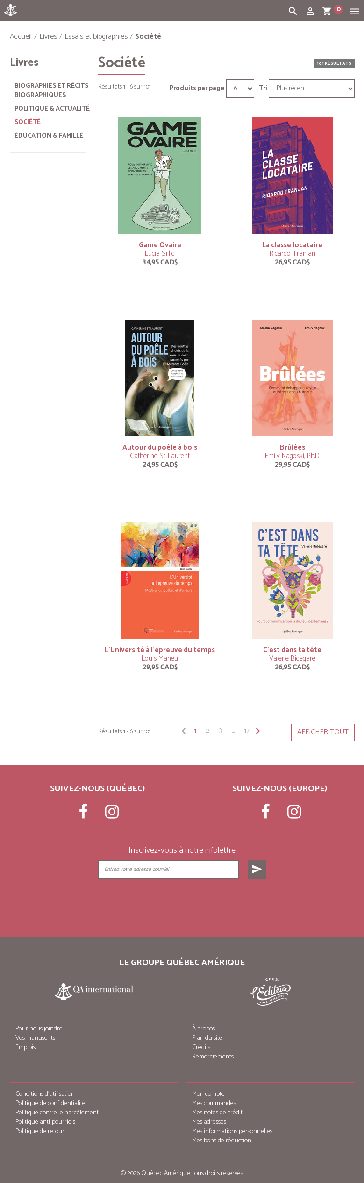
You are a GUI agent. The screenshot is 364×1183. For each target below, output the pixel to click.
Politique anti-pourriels (45, 1122)
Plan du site (207, 1038)
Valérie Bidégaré (292, 658)
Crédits (201, 1047)
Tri (263, 88)
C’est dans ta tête (292, 650)
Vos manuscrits (35, 1038)
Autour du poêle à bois (159, 447)
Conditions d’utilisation (45, 1094)
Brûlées (292, 447)
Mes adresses (209, 1122)
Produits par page (197, 88)
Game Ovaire (160, 245)
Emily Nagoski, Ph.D (292, 456)
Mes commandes (214, 1103)
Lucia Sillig (160, 253)
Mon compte (208, 1094)
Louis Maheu (160, 658)
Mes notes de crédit (217, 1112)
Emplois (25, 1047)
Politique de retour (39, 1131)
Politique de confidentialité (50, 1103)
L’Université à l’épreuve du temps (160, 650)
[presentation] (182, 902)
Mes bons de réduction (221, 1140)
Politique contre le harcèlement (57, 1112)
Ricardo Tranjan (292, 253)
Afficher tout (323, 732)
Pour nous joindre (39, 1028)
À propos (203, 1028)
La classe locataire (292, 245)
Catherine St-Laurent (160, 456)
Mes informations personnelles (232, 1131)
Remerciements (213, 1056)
